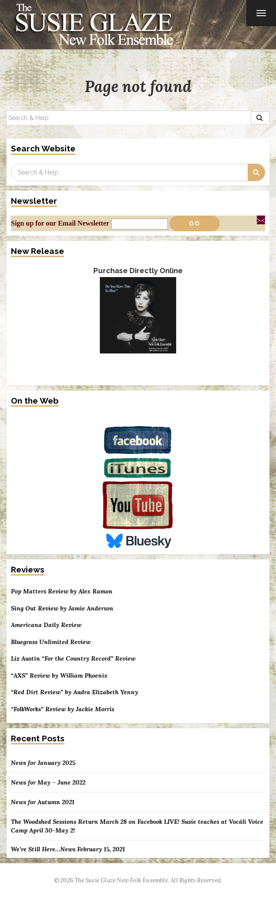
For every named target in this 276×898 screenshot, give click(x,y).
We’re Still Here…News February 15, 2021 (68, 849)
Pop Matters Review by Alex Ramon (61, 591)
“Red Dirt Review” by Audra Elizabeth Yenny (74, 692)
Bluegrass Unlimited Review (51, 642)
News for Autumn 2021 (43, 802)
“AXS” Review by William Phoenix (59, 675)
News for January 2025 (43, 763)
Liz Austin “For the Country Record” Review (73, 658)
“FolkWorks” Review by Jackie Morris (62, 709)
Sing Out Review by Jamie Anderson (62, 608)
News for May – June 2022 (48, 782)
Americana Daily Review (46, 625)
